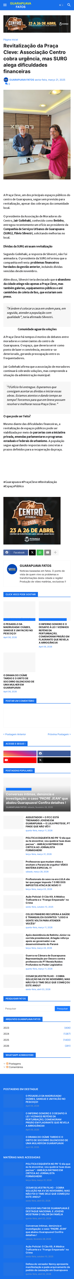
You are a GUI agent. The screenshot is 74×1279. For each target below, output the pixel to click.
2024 (37, 1033)
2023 (37, 1028)
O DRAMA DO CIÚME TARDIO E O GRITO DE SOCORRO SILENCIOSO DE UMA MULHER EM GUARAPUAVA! (18, 681)
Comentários (14, 1067)
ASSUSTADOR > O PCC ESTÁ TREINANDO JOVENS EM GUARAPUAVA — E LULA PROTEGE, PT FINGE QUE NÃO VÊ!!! (48, 822)
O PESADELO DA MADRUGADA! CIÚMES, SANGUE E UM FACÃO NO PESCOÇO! (18, 629)
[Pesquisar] (29, 1008)
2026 (37, 1046)
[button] (4, 5)
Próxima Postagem (58, 734)
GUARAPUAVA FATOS (35, 565)
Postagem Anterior (15, 734)
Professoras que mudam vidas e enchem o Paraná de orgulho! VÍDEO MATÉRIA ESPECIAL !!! (47, 864)
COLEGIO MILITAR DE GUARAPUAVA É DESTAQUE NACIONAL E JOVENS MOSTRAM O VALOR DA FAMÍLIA (47, 1211)
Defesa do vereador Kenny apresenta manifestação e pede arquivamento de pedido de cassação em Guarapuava (48, 1267)
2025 (37, 1040)
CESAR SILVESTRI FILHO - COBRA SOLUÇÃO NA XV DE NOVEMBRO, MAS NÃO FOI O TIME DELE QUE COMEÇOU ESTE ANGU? (48, 981)
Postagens (13, 1063)
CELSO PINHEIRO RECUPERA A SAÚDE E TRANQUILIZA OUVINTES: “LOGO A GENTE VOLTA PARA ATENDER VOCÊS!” (48, 919)
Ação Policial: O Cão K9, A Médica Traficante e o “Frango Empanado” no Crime (47, 899)
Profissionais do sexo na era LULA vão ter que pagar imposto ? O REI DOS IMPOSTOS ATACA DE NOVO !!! (48, 882)
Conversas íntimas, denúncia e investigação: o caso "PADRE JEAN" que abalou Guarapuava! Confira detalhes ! (46, 1230)
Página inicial (10, 39)
